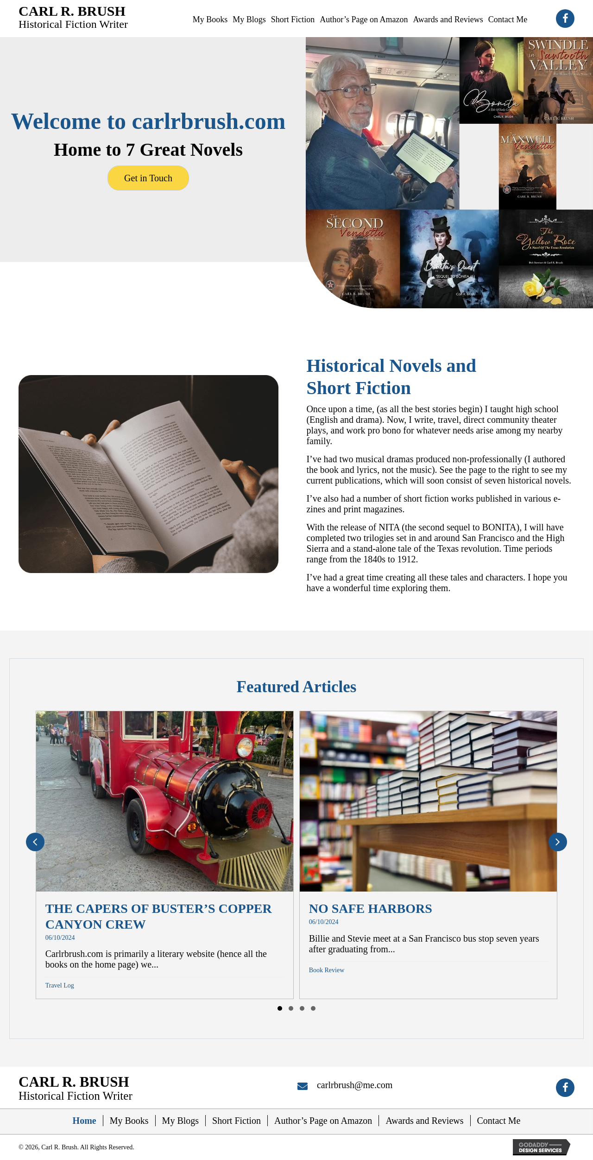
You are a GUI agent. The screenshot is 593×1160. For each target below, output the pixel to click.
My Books (129, 1120)
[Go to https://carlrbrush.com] (73, 16)
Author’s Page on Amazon (323, 1120)
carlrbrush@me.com (354, 1085)
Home (84, 1120)
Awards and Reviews (424, 1120)
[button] (565, 18)
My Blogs (180, 1120)
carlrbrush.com (209, 121)
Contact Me (499, 1120)
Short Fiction (236, 1120)
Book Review (327, 970)
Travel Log (59, 985)
